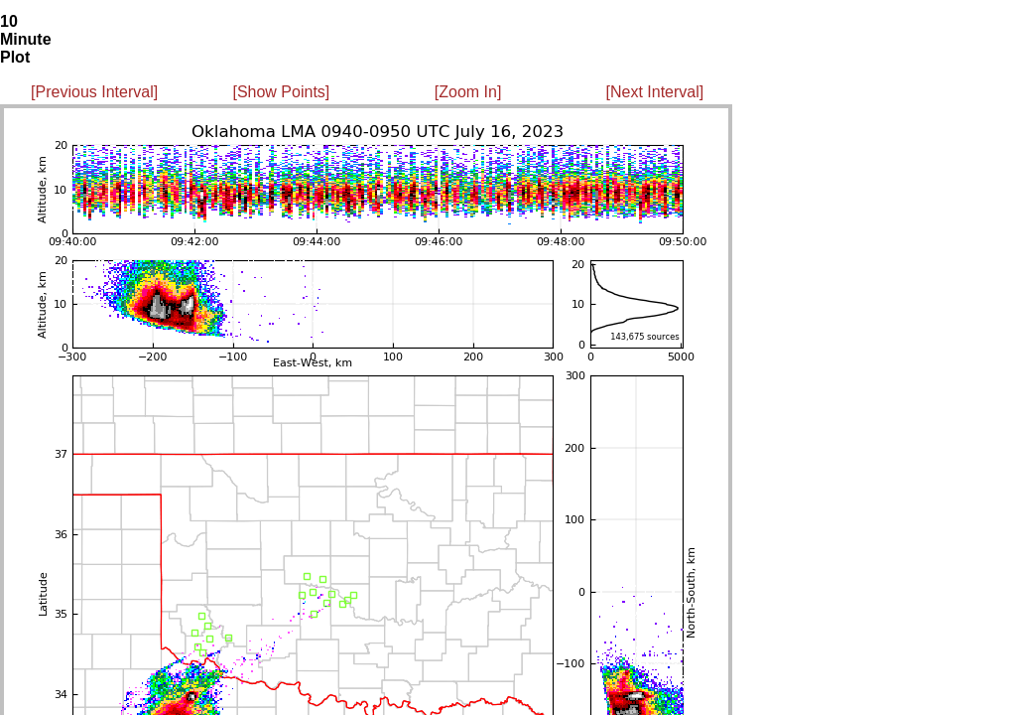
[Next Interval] (655, 91)
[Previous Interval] (94, 91)
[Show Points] (280, 91)
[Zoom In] (468, 91)
